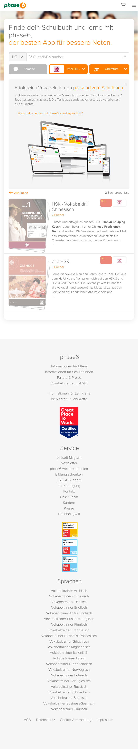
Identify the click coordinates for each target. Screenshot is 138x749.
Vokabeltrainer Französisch (69, 630)
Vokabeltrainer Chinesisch (69, 596)
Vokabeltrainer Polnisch (69, 675)
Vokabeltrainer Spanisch (69, 697)
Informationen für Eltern (69, 366)
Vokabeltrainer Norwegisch (69, 669)
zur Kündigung (69, 485)
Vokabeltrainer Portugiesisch (69, 680)
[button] (69, 225)
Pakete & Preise (69, 377)
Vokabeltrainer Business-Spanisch (69, 703)
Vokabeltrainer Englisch (69, 607)
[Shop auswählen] (17, 56)
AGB (27, 719)
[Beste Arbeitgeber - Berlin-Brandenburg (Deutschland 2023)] (69, 529)
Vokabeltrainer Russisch (69, 686)
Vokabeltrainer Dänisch (69, 601)
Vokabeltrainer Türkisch (69, 708)
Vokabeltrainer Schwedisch (69, 692)
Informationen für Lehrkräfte (69, 393)
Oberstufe (104, 69)
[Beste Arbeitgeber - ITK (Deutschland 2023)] (69, 547)
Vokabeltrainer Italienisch (69, 652)
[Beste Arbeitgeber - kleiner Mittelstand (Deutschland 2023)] (69, 564)
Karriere (69, 502)
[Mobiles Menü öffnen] (134, 5)
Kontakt (69, 491)
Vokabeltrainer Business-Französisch (69, 635)
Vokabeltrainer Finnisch (69, 624)
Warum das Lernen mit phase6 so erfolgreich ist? (49, 113)
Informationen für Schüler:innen (69, 371)
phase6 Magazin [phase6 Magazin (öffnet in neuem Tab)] (69, 457)
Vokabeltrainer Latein (69, 658)
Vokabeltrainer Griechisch (69, 641)
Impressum (105, 719)
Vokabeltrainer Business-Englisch (69, 618)
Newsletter (69, 462)
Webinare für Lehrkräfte (69, 398)
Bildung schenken (69, 474)
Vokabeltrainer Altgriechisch (69, 646)
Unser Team (69, 496)
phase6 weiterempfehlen (69, 468)
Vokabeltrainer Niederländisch (69, 663)
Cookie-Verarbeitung (75, 719)
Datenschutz (45, 719)
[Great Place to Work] (69, 423)
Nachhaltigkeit (69, 513)
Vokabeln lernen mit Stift (69, 383)
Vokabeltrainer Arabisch (69, 590)
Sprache (22, 69)
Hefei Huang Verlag (69, 69)
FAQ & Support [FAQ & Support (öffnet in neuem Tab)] (69, 479)
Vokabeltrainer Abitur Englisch (69, 613)
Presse (69, 508)
